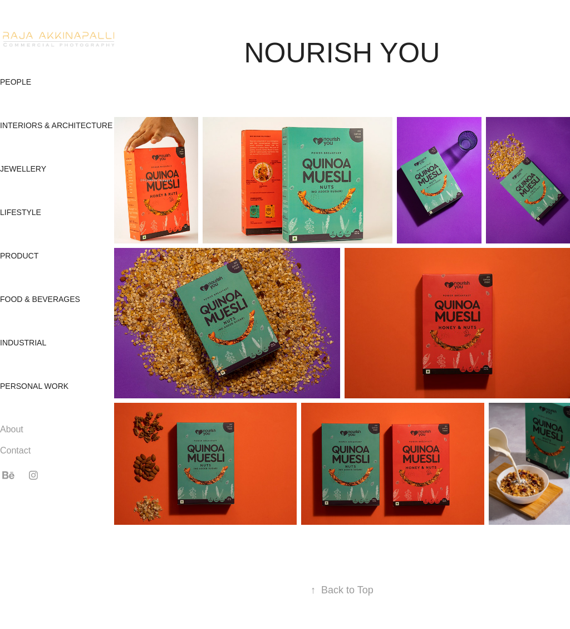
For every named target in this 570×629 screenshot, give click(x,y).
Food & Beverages (40, 299)
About (11, 429)
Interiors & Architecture (56, 125)
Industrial (23, 342)
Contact (15, 450)
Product (19, 255)
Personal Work (34, 386)
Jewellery (23, 168)
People (15, 81)
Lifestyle (20, 212)
